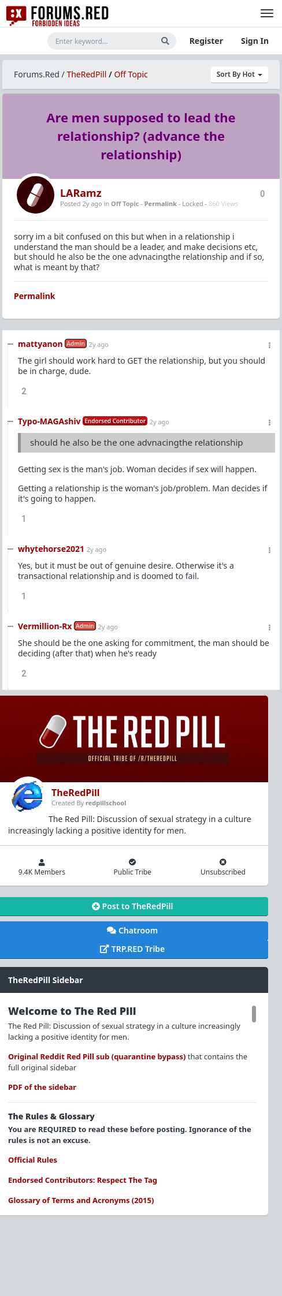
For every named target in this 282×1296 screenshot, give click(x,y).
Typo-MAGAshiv (49, 421)
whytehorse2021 (51, 548)
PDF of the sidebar (42, 1087)
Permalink (160, 203)
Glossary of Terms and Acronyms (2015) (81, 1200)
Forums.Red (37, 74)
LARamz (81, 193)
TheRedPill (86, 74)
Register (206, 40)
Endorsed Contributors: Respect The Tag (82, 1180)
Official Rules (32, 1160)
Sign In (255, 40)
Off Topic (130, 74)
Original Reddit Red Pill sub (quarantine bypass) (96, 1056)
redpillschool (106, 802)
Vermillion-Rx (45, 626)
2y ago (99, 344)
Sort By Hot (239, 74)
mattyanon (40, 343)
